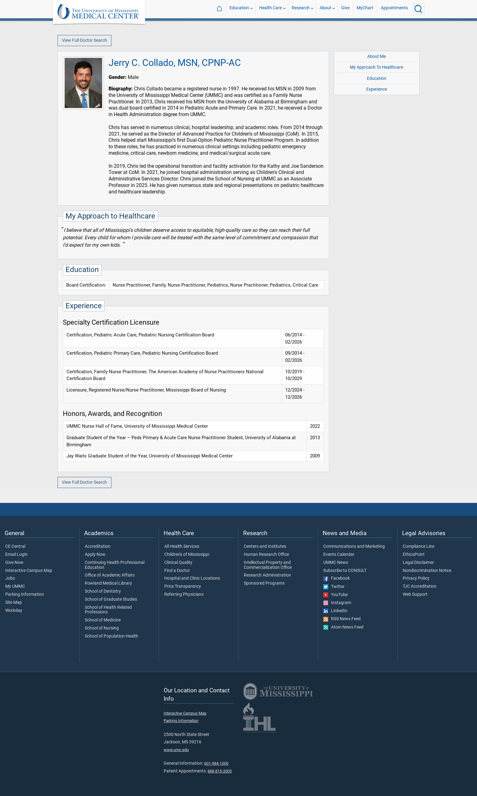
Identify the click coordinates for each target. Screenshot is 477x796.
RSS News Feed (342, 618)
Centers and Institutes (265, 546)
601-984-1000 (216, 763)
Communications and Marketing (354, 546)
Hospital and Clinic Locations (192, 578)
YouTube (335, 594)
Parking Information (24, 594)
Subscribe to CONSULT (345, 570)
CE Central (15, 546)
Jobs (10, 578)
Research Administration (267, 575)
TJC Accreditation (419, 586)
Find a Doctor (177, 570)
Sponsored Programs (264, 583)
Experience (376, 89)
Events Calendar (339, 554)
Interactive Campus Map (28, 570)
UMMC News (335, 562)
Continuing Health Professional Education (114, 565)
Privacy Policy (416, 578)
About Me (376, 56)
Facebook (336, 578)
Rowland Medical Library (108, 583)
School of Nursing (102, 628)
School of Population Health (111, 636)
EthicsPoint (414, 554)
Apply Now (95, 554)
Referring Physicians (184, 594)
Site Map (13, 602)
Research (301, 8)
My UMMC (15, 586)
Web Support (415, 594)
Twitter (334, 586)
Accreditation (97, 546)
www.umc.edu (176, 749)
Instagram (337, 602)
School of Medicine (103, 620)
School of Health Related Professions (108, 610)
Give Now (14, 562)
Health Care (270, 8)
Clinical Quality (178, 562)
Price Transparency (182, 586)
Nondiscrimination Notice (427, 570)
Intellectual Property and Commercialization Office (268, 565)
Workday (13, 610)
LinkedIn (335, 610)
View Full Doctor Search (84, 40)
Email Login (16, 554)
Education (239, 8)
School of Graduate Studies (111, 599)
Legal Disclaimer (418, 562)
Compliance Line (418, 546)
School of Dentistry (103, 591)
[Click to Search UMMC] (418, 9)
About (325, 8)
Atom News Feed (343, 627)
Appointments (394, 8)
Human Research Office (266, 554)
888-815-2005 (220, 771)
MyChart (365, 8)
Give (345, 8)
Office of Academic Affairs (110, 575)
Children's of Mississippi (186, 554)
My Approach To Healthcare (376, 67)
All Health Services (181, 546)
